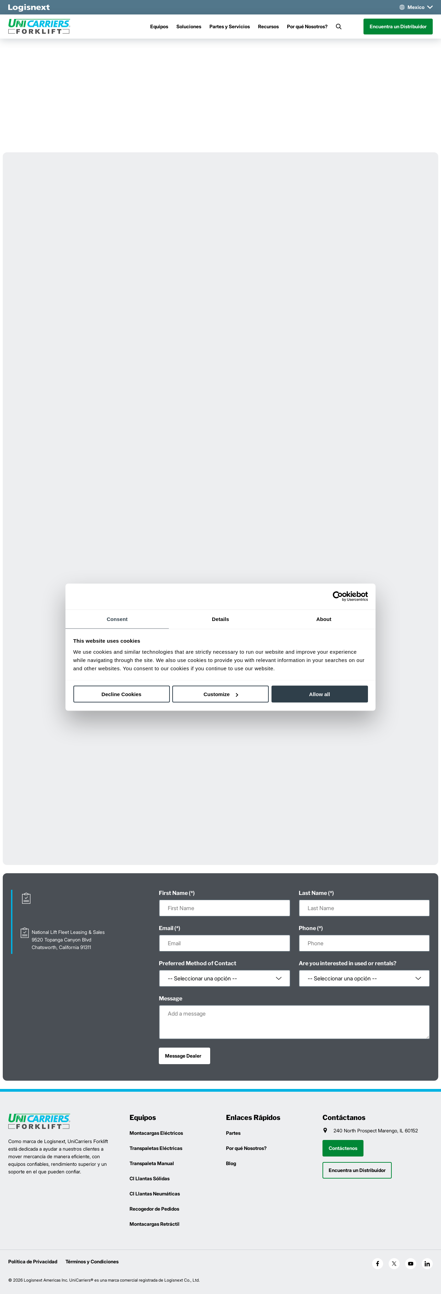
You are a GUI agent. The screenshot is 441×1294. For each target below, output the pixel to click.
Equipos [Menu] (159, 26)
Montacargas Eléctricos (156, 1133)
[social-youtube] (410, 1263)
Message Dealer (183, 1056)
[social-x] (394, 1263)
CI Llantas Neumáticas (155, 1193)
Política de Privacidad (32, 1261)
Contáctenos (343, 1148)
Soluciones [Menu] (188, 26)
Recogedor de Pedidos (154, 1209)
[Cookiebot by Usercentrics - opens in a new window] (338, 596)
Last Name (313, 893)
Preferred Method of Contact (197, 963)
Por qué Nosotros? (307, 26)
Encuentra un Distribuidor (398, 26)
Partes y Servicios (229, 26)
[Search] (338, 26)
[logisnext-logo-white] (29, 7)
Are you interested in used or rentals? (348, 963)
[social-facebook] (377, 1263)
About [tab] (323, 619)
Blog (231, 1163)
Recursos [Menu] (268, 26)
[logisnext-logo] (39, 1121)
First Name (173, 893)
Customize (221, 694)
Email (166, 928)
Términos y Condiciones (92, 1261)
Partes (233, 1133)
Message (170, 998)
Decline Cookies (122, 694)
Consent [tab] (117, 619)
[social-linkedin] (427, 1263)
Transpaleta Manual (152, 1163)
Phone (307, 928)
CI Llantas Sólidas (150, 1178)
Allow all (319, 694)
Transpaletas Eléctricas (156, 1148)
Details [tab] (220, 619)
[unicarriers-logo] (39, 26)
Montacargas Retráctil (155, 1224)
